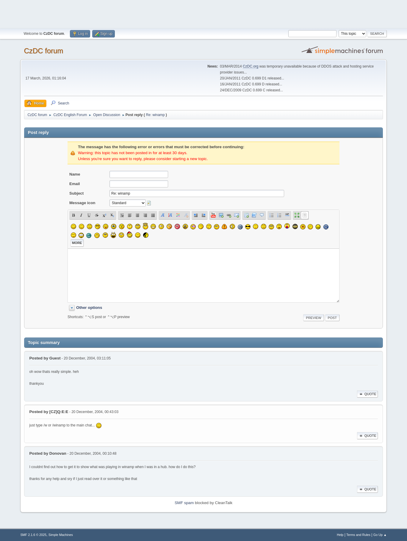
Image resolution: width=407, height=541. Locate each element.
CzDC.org (251, 66)
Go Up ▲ (380, 535)
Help (340, 535)
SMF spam (184, 503)
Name (74, 174)
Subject (76, 193)
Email (74, 184)
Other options (89, 307)
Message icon (82, 203)
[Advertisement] (203, 13)
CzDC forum (43, 51)
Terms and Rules (358, 535)
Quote (367, 394)
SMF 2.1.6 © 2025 (33, 535)
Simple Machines (60, 535)
